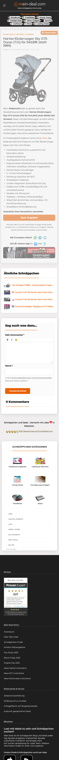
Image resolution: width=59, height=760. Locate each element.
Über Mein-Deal (11, 637)
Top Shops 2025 (11, 652)
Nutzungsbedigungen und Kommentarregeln (32, 378)
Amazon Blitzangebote (14, 647)
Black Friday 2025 (12, 658)
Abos (10, 514)
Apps (10, 524)
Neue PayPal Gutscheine (15, 668)
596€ (44, 138)
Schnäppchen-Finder (13, 642)
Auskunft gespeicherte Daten (17, 711)
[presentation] (7, 340)
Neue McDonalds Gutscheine (17, 678)
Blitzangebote (14, 535)
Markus (5, 50)
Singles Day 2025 (12, 663)
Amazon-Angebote (15, 519)
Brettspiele (13, 540)
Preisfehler (20, 741)
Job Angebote (36, 746)
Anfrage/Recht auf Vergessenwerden (20, 706)
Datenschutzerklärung (14, 696)
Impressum (9, 632)
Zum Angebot (29, 217)
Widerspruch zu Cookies (15, 701)
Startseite (9, 34)
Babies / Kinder (25, 34)
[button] (8, 340)
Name (9, 366)
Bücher (11, 545)
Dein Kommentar (14, 335)
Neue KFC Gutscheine (14, 673)
